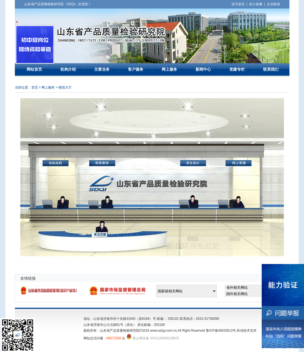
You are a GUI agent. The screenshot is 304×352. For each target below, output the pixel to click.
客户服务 (135, 69)
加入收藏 (255, 4)
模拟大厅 (65, 87)
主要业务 (102, 69)
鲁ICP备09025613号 (221, 330)
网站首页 (34, 69)
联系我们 (270, 69)
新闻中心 (203, 69)
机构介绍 (68, 69)
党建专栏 (237, 69)
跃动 (240, 330)
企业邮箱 (273, 4)
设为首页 (238, 4)
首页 (34, 87)
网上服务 (169, 69)
